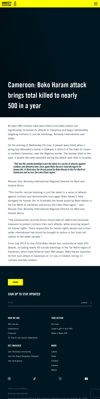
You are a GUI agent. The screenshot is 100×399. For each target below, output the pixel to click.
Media (54, 370)
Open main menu (95, 3)
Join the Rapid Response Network (23, 356)
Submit (84, 302)
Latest (54, 351)
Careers (54, 365)
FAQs (53, 356)
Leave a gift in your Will (61, 328)
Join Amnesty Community (19, 351)
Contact (54, 360)
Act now (55, 324)
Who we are (13, 324)
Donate (15, 282)
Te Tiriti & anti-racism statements (23, 337)
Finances (12, 333)
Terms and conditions (17, 388)
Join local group (15, 360)
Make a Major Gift (59, 333)
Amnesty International (18, 393)
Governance (13, 328)
